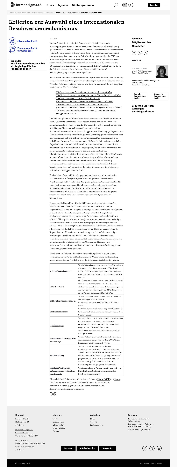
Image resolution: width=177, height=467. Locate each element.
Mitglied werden (141, 42)
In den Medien (59, 428)
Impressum (144, 463)
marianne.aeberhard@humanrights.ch (145, 80)
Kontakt (56, 431)
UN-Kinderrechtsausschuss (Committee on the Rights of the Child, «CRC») (88, 95)
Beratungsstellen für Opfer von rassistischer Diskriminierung (140, 425)
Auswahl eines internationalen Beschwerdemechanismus (79, 12)
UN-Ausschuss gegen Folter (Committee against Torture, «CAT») (84, 92)
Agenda (63, 5)
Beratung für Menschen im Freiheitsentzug (139, 420)
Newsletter (138, 46)
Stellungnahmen (83, 5)
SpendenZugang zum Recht (140, 96)
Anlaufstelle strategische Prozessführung (26, 12)
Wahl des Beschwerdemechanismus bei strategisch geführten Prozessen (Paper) (28, 65)
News (50, 5)
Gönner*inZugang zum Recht (160, 96)
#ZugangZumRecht (27, 41)
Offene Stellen (58, 425)
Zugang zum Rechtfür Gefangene (27, 49)
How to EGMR (103, 379)
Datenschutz (156, 463)
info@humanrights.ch (24, 430)
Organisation (58, 422)
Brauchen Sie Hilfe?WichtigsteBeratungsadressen (143, 108)
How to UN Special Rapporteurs (84, 382)
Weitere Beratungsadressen (139, 429)
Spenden (154, 5)
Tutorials (49, 12)
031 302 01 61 (21, 433)
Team (55, 419)
